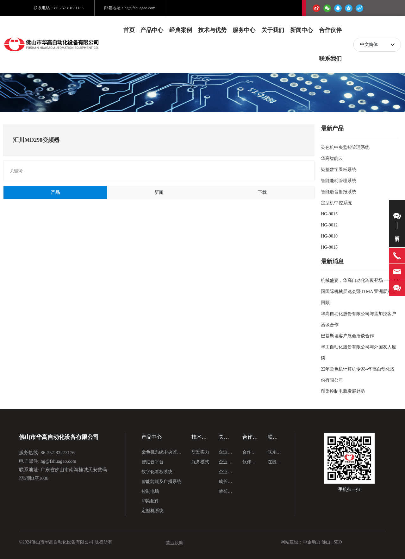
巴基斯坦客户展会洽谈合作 (347, 335)
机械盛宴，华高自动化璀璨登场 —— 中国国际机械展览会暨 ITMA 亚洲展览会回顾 (359, 291)
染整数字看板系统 (338, 169)
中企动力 (312, 542)
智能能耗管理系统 (338, 180)
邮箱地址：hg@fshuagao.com (130, 7)
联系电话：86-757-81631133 (59, 7)
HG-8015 (329, 247)
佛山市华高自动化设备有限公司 (59, 437)
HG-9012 (329, 225)
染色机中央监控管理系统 (345, 147)
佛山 (325, 542)
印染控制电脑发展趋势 (343, 391)
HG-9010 (329, 236)
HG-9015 (329, 214)
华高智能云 (332, 158)
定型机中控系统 (336, 202)
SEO (338, 542)
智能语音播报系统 (338, 191)
